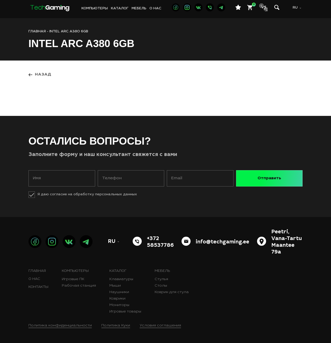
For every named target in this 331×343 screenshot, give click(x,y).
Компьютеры (94, 8)
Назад (43, 74)
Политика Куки (115, 325)
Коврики (117, 299)
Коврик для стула (172, 292)
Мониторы (119, 305)
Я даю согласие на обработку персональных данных (87, 194)
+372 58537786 (160, 242)
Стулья (161, 279)
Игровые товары (125, 312)
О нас (155, 8)
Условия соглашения (160, 325)
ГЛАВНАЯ (37, 31)
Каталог (120, 8)
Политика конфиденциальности (60, 325)
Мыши (115, 286)
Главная (37, 271)
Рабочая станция (79, 286)
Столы (161, 286)
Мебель (139, 8)
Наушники (119, 292)
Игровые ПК (73, 279)
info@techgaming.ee (222, 242)
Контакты (38, 287)
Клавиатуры (121, 279)
